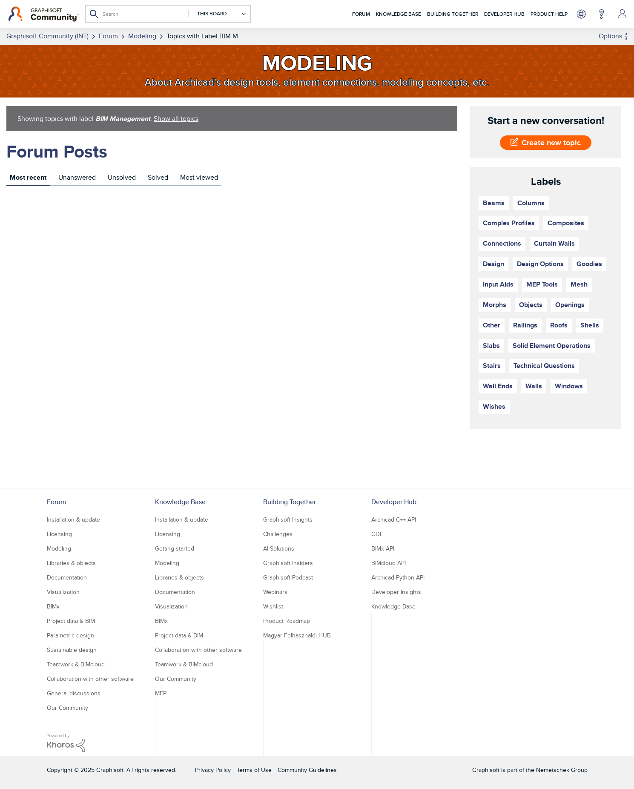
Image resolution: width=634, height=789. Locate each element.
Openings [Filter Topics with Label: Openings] (570, 305)
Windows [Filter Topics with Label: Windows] (569, 386)
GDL (377, 534)
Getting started (174, 548)
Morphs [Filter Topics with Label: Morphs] (494, 305)
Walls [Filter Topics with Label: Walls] (533, 386)
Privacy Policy (213, 770)
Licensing (59, 534)
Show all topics (176, 118)
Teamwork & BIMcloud (76, 664)
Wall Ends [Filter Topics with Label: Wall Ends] (498, 386)
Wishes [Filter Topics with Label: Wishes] (494, 406)
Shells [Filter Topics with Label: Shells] (589, 325)
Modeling (59, 548)
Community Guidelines (307, 770)
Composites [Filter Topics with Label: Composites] (566, 223)
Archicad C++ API (393, 519)
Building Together (452, 13)
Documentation (67, 577)
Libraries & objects (71, 563)
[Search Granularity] (217, 14)
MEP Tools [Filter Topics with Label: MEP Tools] (542, 284)
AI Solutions (278, 548)
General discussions (73, 693)
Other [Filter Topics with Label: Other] (491, 325)
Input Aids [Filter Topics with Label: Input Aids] (498, 284)
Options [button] (610, 36)
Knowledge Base (398, 13)
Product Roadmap (286, 621)
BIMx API (382, 548)
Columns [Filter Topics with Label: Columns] (531, 203)
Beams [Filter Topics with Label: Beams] (494, 203)
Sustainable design (72, 650)
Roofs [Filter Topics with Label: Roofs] (559, 325)
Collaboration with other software (90, 678)
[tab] (28, 179)
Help (601, 14)
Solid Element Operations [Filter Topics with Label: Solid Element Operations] (552, 345)
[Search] (168, 14)
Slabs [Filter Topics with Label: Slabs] (491, 345)
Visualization (63, 592)
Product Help (549, 13)
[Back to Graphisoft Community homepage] (43, 14)
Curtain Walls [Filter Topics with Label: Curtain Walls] (554, 243)
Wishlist (273, 606)
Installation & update (73, 519)
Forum (361, 13)
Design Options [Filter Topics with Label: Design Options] (540, 264)
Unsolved (122, 177)
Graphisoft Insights (288, 519)
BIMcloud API (388, 563)
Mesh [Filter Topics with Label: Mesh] (579, 284)
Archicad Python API (398, 577)
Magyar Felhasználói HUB (297, 635)
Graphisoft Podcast (288, 577)
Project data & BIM (71, 621)
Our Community (67, 707)
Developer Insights (396, 592)
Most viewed (199, 177)
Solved (158, 177)
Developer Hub (504, 13)
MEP (160, 693)
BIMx (53, 606)
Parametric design (70, 635)
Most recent (28, 177)
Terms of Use (254, 770)
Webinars (275, 592)
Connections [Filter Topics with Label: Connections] (502, 243)
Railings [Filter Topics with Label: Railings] (525, 325)
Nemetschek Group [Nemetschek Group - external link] (562, 770)
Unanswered (77, 177)
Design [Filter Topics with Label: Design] (493, 264)
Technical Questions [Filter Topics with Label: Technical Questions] (544, 365)
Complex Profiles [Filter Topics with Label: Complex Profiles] (509, 223)
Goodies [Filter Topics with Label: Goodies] (589, 264)
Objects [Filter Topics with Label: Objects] (530, 305)
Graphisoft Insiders (288, 563)
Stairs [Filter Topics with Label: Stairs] (492, 365)
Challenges (278, 534)
